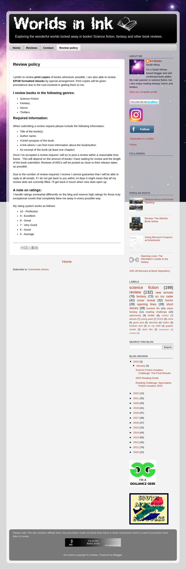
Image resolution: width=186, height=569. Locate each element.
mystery (132, 333)
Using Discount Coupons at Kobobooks (158, 239)
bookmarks (164, 329)
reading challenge (156, 311)
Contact (48, 47)
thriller (151, 315)
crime (170, 319)
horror (169, 300)
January (141, 365)
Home (17, 47)
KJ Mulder (156, 61)
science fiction (144, 287)
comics (165, 315)
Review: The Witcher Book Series (156, 220)
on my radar (164, 296)
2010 (136, 452)
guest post (138, 322)
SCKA (160, 319)
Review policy (68, 47)
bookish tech (136, 326)
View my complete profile (143, 92)
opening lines (146, 304)
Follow (133, 144)
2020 (136, 403)
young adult (147, 319)
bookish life (153, 308)
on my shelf (154, 326)
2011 (136, 447)
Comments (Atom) (38, 269)
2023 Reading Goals (147, 378)
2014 (136, 432)
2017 (136, 417)
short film (147, 329)
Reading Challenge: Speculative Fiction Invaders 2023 (153, 384)
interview (153, 322)
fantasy (141, 296)
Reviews (31, 47)
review (135, 292)
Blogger (117, 555)
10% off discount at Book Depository (149, 271)
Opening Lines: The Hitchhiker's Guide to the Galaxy (154, 259)
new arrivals (164, 292)
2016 (136, 422)
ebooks (133, 319)
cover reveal (146, 300)
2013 (136, 437)
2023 (136, 361)
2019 (136, 408)
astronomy (135, 315)
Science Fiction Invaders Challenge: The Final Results (153, 371)
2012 (136, 442)
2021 (136, 398)
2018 (136, 412)
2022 (136, 393)
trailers (166, 322)
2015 (136, 427)
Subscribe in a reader (142, 138)
